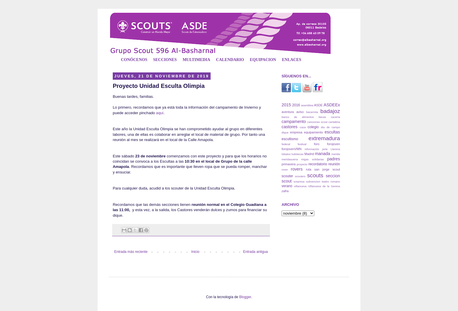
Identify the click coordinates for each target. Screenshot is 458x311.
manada (322, 153)
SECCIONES (165, 60)
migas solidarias (312, 159)
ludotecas (297, 154)
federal (286, 144)
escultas (332, 132)
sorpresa (299, 181)
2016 (296, 105)
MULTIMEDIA (196, 60)
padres (333, 159)
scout (336, 169)
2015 (286, 104)
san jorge (321, 169)
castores (289, 126)
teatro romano (331, 181)
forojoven (333, 144)
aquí (160, 113)
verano (287, 186)
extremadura (324, 138)
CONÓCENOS (134, 60)
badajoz (330, 111)
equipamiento (313, 132)
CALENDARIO (230, 60)
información (312, 149)
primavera (289, 164)
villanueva (300, 186)
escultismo (290, 139)
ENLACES (291, 60)
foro (317, 144)
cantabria (334, 122)
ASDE (318, 105)
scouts (315, 175)
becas (322, 117)
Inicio (195, 252)
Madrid (309, 154)
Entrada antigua (255, 252)
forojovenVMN (291, 149)
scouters (300, 176)
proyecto (302, 164)
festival (302, 144)
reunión (334, 164)
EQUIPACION (263, 60)
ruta (308, 169)
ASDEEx (332, 104)
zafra (285, 191)
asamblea (307, 105)
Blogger (245, 297)
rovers (297, 169)
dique (285, 132)
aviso (299, 112)
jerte (325, 149)
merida (336, 154)
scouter (287, 176)
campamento (294, 121)
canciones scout (317, 122)
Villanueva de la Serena (324, 186)
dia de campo (330, 127)
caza (303, 127)
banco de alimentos (298, 117)
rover (285, 169)
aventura (288, 112)
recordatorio (317, 164)
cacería (335, 117)
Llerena (335, 149)
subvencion (313, 181)
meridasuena (290, 159)
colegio (313, 127)
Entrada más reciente (131, 252)
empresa (296, 132)
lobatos (286, 154)
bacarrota (312, 112)
